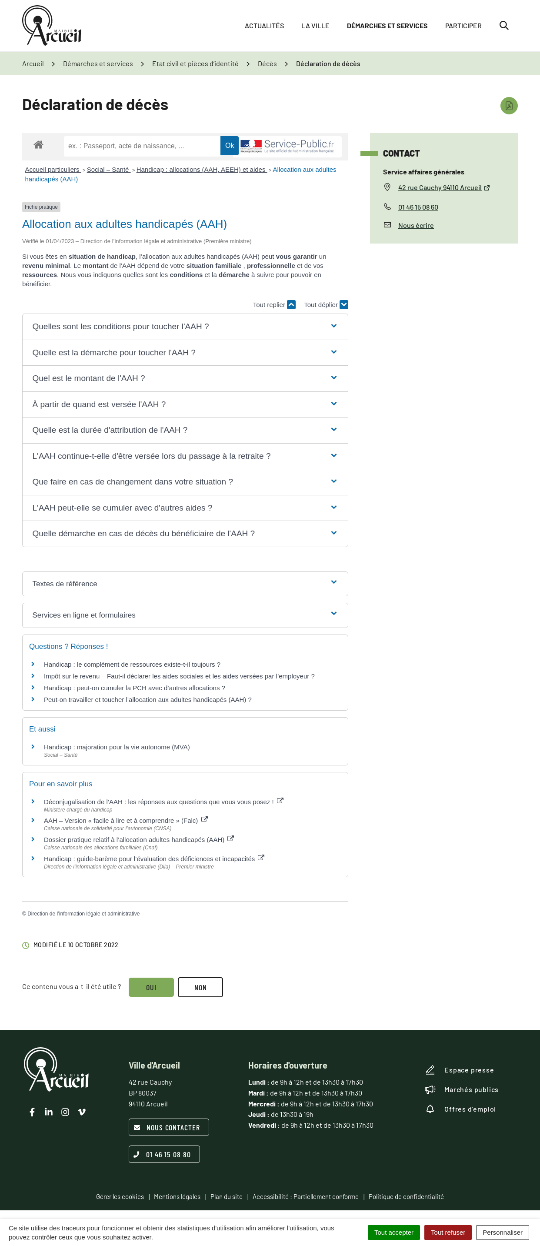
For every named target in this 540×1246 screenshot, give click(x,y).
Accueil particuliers (53, 169)
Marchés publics (462, 1089)
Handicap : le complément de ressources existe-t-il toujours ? (132, 664)
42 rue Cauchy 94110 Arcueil (444, 187)
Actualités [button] (264, 26)
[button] (185, 327)
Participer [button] (463, 26)
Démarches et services (387, 26)
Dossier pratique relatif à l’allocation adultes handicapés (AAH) (139, 839)
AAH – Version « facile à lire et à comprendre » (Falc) (126, 820)
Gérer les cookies (120, 1196)
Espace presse (459, 1070)
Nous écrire (416, 225)
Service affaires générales (423, 171)
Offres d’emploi (460, 1109)
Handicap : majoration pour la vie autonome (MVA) (118, 747)
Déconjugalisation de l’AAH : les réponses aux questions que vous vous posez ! (163, 801)
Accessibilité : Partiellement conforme (306, 1196)
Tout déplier (326, 304)
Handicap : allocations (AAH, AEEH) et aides (202, 169)
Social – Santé (109, 169)
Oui (151, 987)
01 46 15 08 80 (162, 1154)
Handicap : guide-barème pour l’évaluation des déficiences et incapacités (154, 858)
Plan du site (226, 1196)
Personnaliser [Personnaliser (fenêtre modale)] (503, 1232)
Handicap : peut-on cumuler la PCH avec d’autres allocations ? (135, 687)
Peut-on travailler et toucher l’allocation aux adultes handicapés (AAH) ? (148, 699)
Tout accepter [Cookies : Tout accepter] (393, 1232)
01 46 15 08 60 (418, 207)
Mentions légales (177, 1196)
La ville (315, 26)
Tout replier (274, 304)
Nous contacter (166, 1127)
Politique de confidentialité (406, 1196)
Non (201, 987)
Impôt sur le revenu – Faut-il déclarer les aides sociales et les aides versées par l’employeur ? (179, 676)
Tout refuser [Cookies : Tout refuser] (448, 1232)
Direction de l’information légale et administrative (83, 914)
